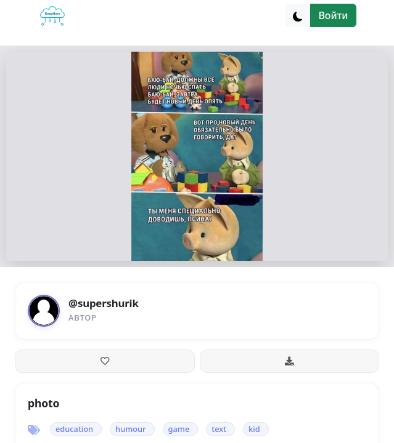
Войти (333, 15)
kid (254, 428)
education (74, 428)
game (179, 428)
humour (130, 428)
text (218, 428)
